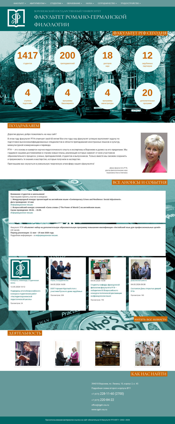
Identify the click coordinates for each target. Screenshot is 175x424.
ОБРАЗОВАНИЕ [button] (74, 3)
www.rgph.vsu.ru (99, 409)
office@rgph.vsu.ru (100, 405)
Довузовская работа (139, 280)
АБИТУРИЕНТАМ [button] (38, 3)
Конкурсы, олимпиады (19, 280)
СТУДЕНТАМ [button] (56, 3)
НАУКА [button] (90, 3)
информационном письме (46, 235)
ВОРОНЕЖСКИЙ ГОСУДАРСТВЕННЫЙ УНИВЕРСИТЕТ (67, 11)
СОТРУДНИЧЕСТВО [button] (107, 3)
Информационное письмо (22, 205)
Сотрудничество (62, 280)
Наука (53, 280)
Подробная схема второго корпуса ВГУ (111, 388)
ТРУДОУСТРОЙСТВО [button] (131, 3)
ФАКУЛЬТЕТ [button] (20, 3)
